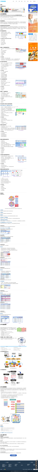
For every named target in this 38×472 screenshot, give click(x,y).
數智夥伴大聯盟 (35, 464)
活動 (25, 1)
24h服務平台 (16, 464)
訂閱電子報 (36, 468)
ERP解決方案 (9, 464)
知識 (28, 1)
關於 (31, 1)
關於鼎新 (24, 469)
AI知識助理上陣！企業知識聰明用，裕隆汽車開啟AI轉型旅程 (33, 38)
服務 (22, 1)
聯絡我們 (26, 469)
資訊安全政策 (9, 466)
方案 (13, 1)
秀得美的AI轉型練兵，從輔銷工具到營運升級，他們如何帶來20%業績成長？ (33, 37)
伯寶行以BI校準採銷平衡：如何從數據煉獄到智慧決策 (33, 35)
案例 (19, 1)
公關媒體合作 (28, 464)
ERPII (1, 7)
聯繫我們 (34, 1)
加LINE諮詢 (36, 466)
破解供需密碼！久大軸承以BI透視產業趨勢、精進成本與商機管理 (33, 39)
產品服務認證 (3, 466)
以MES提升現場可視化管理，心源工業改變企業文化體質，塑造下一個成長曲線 (33, 41)
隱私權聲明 (29, 469)
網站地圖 (31, 469)
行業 (16, 1)
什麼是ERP (3, 464)
